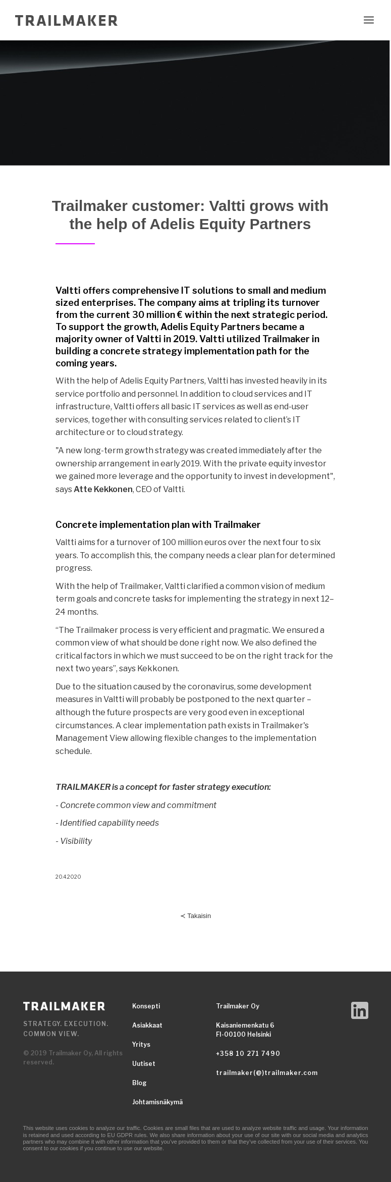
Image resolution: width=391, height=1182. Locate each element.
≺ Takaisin (195, 916)
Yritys (141, 1044)
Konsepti (146, 1006)
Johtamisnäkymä (157, 1102)
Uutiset (143, 1063)
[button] (369, 20)
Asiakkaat (147, 1025)
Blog (139, 1083)
